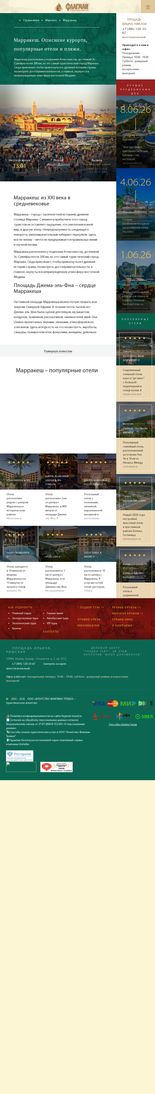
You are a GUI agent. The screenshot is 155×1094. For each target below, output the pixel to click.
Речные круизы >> (126, 607)
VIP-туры (52, 623)
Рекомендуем (88, 625)
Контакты (51, 631)
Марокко (51, 20)
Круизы (16, 628)
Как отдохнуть (20, 607)
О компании (122, 625)
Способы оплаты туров (123, 724)
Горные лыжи (55, 613)
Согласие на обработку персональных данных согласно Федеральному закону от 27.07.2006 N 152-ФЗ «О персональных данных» (45, 724)
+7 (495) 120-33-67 (134, 31)
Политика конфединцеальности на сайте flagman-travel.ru (45, 716)
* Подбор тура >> (91, 607)
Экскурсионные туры (25, 618)
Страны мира (31, 20)
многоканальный (134, 37)
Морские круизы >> (127, 613)
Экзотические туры (24, 623)
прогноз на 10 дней (58, 164)
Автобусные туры (57, 618)
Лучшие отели (89, 619)
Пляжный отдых (21, 613)
